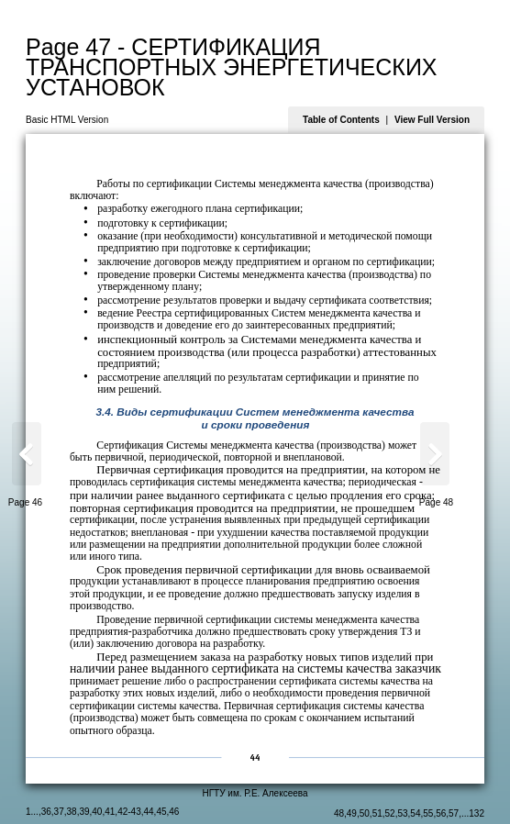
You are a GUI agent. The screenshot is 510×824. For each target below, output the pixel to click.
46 (174, 812)
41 (110, 812)
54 (415, 813)
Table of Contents (341, 120)
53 (402, 813)
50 (365, 813)
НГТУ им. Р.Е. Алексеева (254, 793)
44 (148, 812)
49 (352, 813)
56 (441, 813)
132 (476, 813)
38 (72, 812)
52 (390, 813)
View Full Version (432, 120)
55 (428, 813)
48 (339, 813)
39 (84, 812)
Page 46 (25, 502)
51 (377, 813)
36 (46, 812)
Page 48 (436, 502)
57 (454, 813)
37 (59, 812)
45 (161, 812)
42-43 (129, 812)
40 (97, 812)
